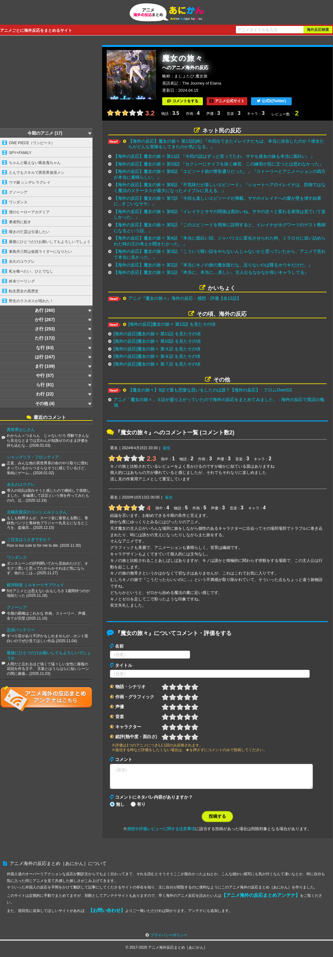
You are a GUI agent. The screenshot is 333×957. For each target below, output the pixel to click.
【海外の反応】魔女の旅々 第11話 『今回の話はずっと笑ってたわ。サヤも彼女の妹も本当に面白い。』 (214, 156)
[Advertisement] (46, 83)
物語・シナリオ (130, 686)
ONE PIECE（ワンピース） (32, 143)
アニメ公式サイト (230, 101)
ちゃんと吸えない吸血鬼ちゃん (35, 163)
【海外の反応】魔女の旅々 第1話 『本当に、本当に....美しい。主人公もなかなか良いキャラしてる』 (211, 272)
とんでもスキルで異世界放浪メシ (36, 172)
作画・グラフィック (134, 696)
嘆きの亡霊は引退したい (29, 232)
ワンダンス (18, 202)
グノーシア (18, 192)
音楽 (119, 716)
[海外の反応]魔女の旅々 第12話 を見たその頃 (172, 324)
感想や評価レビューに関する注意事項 (161, 832)
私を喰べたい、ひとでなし (31, 271)
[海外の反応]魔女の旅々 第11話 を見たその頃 (157, 333)
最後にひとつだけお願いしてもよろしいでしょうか (45, 243)
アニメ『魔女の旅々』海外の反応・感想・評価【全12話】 (184, 298)
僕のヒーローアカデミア (29, 212)
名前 (119, 646)
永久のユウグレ (22, 261)
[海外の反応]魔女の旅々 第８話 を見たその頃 (156, 356)
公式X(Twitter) (274, 101)
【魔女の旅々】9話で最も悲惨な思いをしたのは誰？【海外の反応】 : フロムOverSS (210, 389)
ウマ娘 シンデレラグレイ (30, 182)
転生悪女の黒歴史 (24, 291)
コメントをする (185, 101)
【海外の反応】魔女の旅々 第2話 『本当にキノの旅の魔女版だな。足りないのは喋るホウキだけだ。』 (213, 264)
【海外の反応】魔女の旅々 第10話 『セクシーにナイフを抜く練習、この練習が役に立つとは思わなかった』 (218, 163)
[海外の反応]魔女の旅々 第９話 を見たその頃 (156, 348)
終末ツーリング (22, 281)
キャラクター (128, 726)
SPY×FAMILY (20, 153)
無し (120, 807)
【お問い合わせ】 (106, 914)
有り (141, 807)
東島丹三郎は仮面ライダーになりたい (40, 251)
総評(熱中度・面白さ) (136, 736)
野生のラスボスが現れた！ (31, 301)
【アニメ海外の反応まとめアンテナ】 (260, 898)
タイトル (123, 665)
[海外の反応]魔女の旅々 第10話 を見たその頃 (157, 341)
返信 (166, 448)
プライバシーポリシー (168, 939)
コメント (123, 759)
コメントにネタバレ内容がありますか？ (154, 800)
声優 (119, 706)
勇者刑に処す (20, 222)
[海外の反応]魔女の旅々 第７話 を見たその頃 (156, 363)
